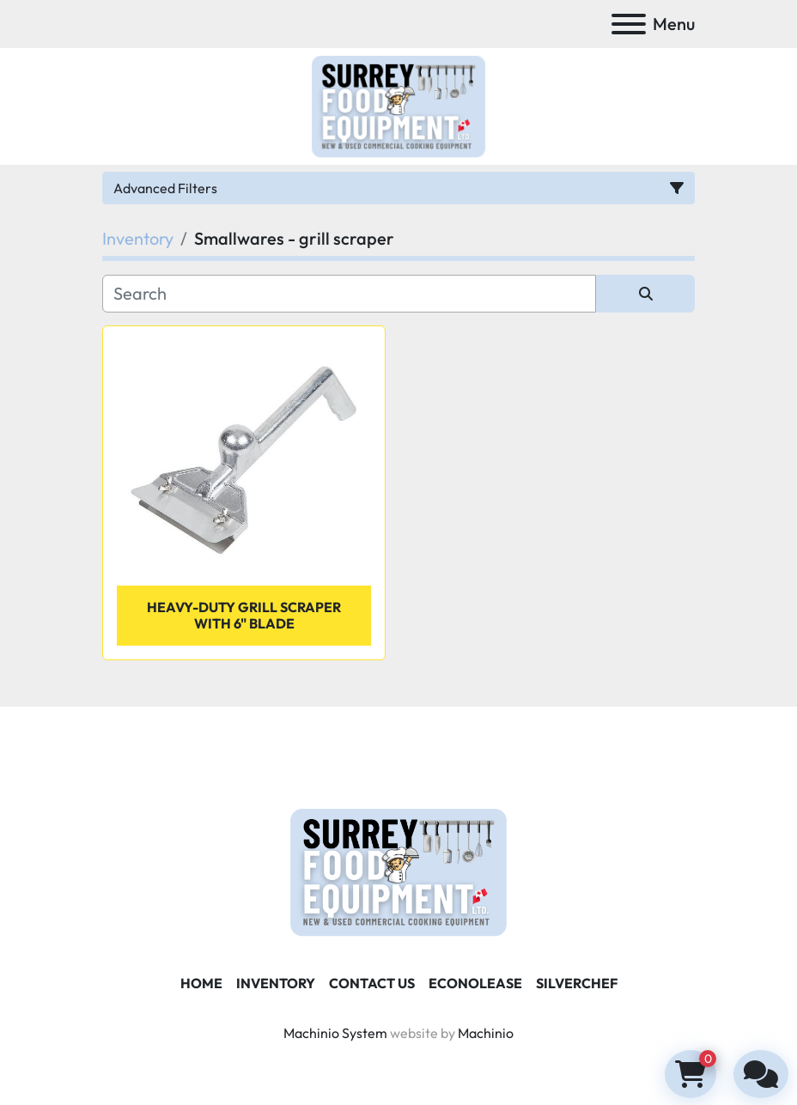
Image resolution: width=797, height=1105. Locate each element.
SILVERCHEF (577, 983)
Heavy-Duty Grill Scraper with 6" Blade (244, 615)
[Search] (349, 294)
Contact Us (372, 983)
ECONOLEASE (475, 983)
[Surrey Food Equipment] (398, 870)
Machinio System (335, 1032)
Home (201, 983)
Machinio (486, 1032)
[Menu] (628, 24)
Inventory (275, 983)
